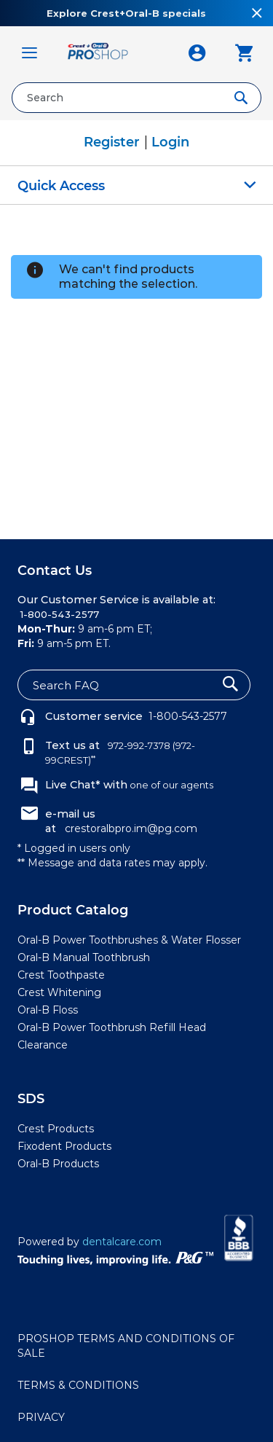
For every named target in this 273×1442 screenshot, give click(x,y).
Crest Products (55, 1128)
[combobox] (136, 97)
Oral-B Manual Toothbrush (83, 957)
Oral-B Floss (47, 1009)
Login (170, 142)
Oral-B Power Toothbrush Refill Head (111, 1027)
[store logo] (113, 53)
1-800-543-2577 (188, 716)
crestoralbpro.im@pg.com (131, 828)
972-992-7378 (138, 745)
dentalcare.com (122, 1241)
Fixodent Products (64, 1146)
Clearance (42, 1044)
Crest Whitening (59, 992)
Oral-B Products (58, 1163)
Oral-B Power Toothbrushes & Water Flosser (129, 940)
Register (113, 142)
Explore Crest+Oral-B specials (126, 13)
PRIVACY (41, 1417)
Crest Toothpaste (61, 974)
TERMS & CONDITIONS (78, 1385)
